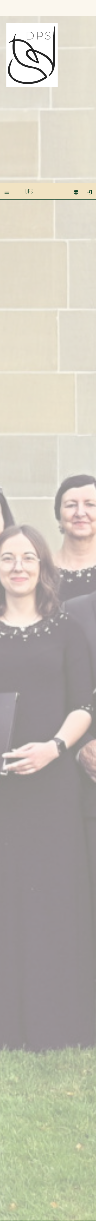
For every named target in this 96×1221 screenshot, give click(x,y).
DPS (29, 7)
